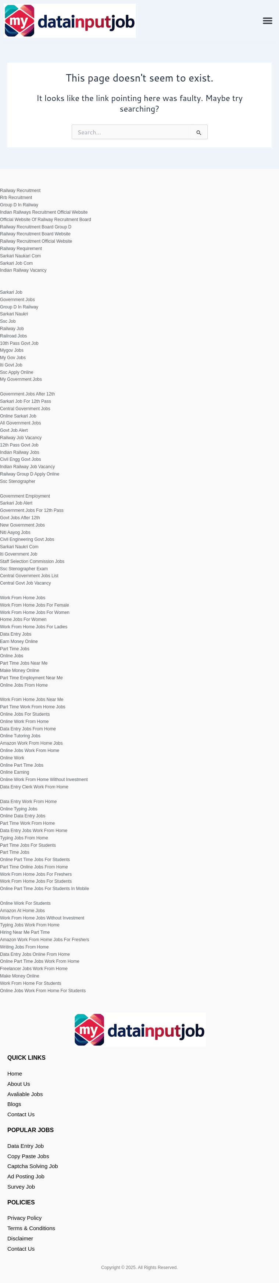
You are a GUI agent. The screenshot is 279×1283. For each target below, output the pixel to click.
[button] (267, 20)
